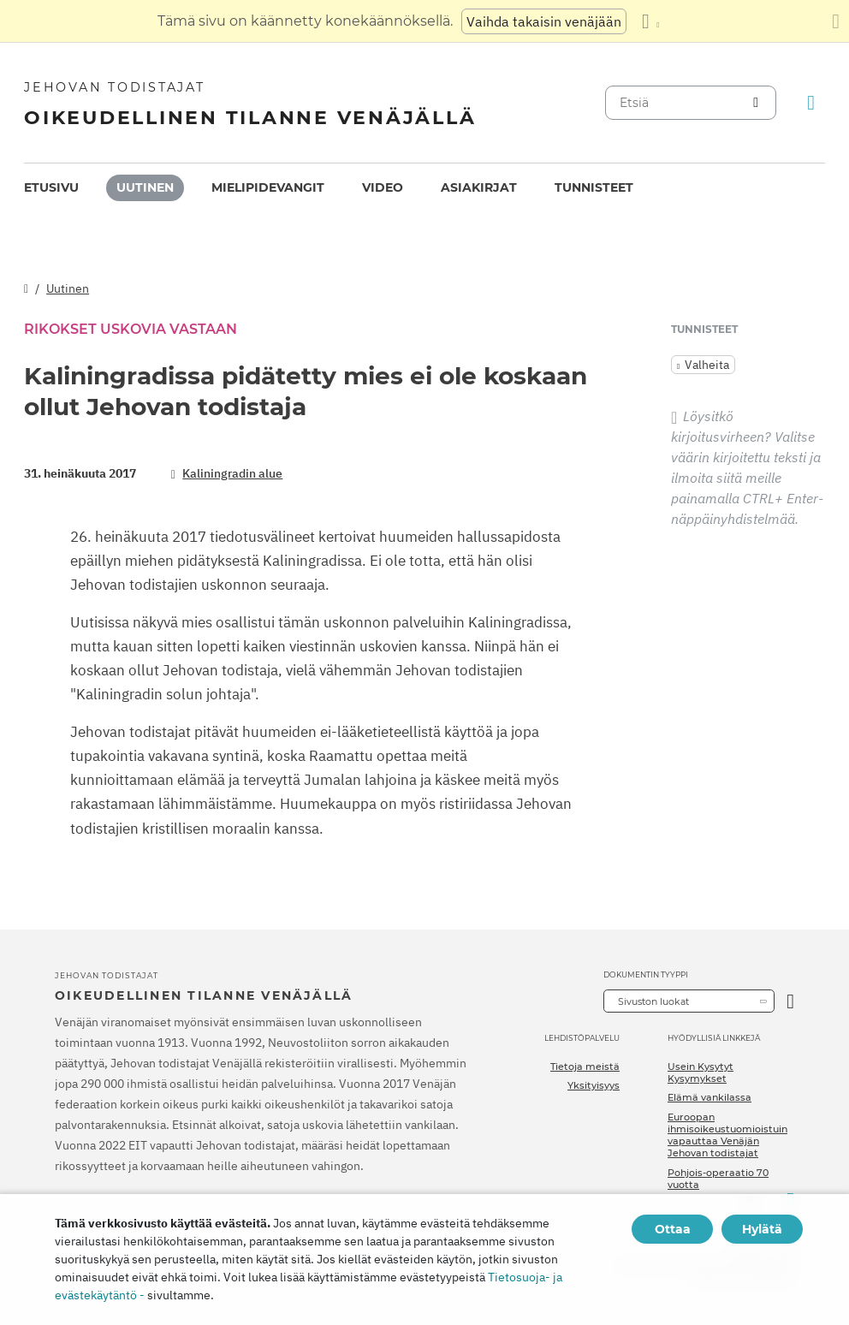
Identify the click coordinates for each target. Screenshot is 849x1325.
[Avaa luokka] (790, 1001)
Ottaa (673, 1229)
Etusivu (51, 187)
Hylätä (762, 1229)
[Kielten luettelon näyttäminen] (650, 21)
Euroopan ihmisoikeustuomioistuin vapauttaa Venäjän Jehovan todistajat (727, 1135)
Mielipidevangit (267, 187)
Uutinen (145, 187)
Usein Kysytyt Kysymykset (700, 1072)
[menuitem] (51, 188)
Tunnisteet (594, 187)
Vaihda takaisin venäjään (543, 21)
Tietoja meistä (585, 1066)
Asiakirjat (479, 187)
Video (382, 187)
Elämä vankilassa (709, 1097)
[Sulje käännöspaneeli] (836, 21)
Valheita (707, 364)
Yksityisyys (593, 1085)
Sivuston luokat (653, 1001)
